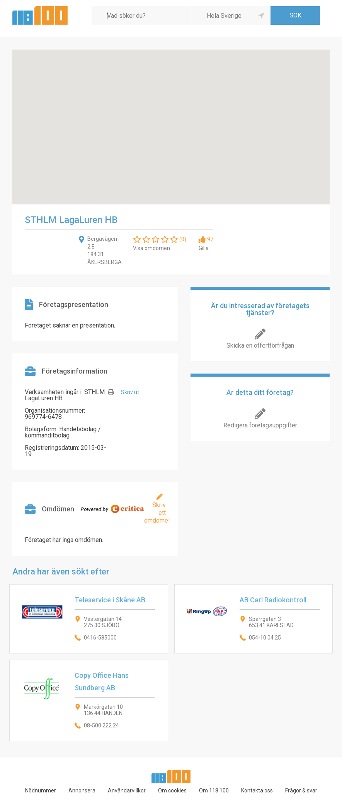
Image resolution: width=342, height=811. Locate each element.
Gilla (204, 248)
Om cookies (172, 790)
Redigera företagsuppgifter (260, 425)
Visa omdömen (151, 248)
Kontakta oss (257, 790)
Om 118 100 (214, 790)
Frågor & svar (301, 790)
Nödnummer (40, 790)
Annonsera (81, 790)
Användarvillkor (127, 790)
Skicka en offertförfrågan (260, 345)
